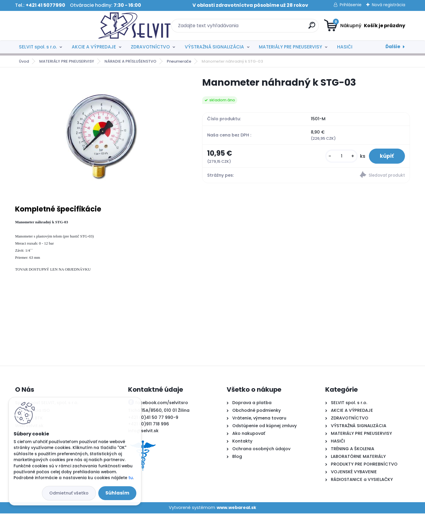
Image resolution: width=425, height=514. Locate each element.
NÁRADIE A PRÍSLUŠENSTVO (130, 61)
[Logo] (51, 25)
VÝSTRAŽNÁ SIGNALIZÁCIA (214, 47)
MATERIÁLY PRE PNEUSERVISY (290, 47)
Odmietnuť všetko (69, 493)
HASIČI (344, 47)
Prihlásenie (351, 5)
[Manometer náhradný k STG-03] (99, 132)
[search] (270, 27)
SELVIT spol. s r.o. (38, 47)
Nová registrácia (388, 5)
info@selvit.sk (143, 431)
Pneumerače (179, 61)
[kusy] (340, 156)
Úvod (24, 61)
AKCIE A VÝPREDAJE (94, 47)
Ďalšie (392, 46)
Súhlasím (117, 492)
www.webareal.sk (236, 508)
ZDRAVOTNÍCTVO (150, 47)
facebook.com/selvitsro (161, 403)
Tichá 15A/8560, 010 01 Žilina (158, 411)
